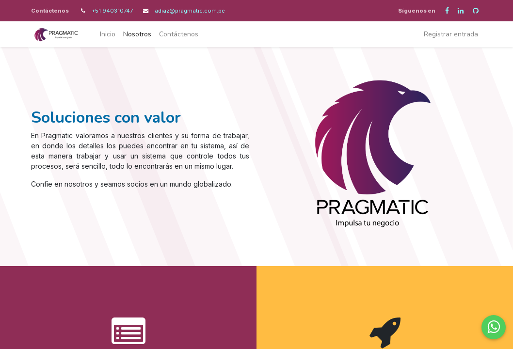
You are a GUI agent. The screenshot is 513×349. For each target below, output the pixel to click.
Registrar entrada (451, 34)
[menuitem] (107, 34)
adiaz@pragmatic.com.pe (190, 10)
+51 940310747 (113, 10)
